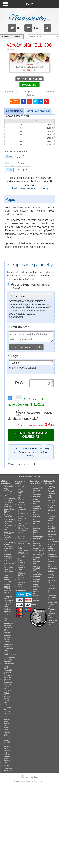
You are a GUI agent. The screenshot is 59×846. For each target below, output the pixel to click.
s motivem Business (37, 543)
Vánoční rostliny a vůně (51, 518)
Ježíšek (51, 578)
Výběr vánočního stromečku (52, 566)
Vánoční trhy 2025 (51, 496)
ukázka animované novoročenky (29, 188)
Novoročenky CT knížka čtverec (9, 524)
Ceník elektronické (39, 111)
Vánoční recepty (51, 501)
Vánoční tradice (51, 506)
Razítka (7, 759)
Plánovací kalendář (8, 686)
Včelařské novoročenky (9, 769)
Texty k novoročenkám (10, 654)
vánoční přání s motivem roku (36, 560)
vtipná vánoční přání (36, 501)
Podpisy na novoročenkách (24, 542)
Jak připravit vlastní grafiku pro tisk (21, 575)
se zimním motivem (36, 515)
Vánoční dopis (7, 724)
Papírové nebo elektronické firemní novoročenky (23, 550)
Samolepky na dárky (8, 625)
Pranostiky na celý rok (52, 604)
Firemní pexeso (7, 735)
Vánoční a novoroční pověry (52, 597)
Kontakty (21, 486)
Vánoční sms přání (51, 616)
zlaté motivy (36, 599)
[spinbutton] (40, 383)
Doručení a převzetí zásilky (21, 535)
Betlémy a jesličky (51, 573)
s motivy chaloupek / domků (37, 575)
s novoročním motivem (38, 488)
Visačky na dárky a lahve (7, 614)
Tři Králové (51, 592)
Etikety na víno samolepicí (8, 601)
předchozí (11, 91)
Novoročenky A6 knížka (9, 556)
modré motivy (36, 590)
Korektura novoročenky (23, 513)
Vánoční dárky (51, 581)
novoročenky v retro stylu (38, 549)
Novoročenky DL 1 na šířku (9, 502)
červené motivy (36, 580)
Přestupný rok (52, 610)
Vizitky (6, 765)
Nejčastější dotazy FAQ (22, 584)
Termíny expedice (21, 503)
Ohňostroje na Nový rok (52, 622)
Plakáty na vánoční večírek (7, 698)
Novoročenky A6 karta (9, 546)
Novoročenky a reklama (23, 529)
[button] (52, 381)
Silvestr (51, 585)
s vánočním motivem (37, 495)
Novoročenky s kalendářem (9, 568)
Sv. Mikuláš (51, 560)
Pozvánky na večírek (8, 712)
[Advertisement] (29, 816)
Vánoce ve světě (51, 527)
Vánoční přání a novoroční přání (52, 534)
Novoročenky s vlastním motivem (9, 660)
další (50, 91)
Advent (51, 491)
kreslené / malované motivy (37, 508)
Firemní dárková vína (21, 567)
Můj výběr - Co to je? (21, 497)
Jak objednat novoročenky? (23, 524)
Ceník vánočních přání (22, 518)
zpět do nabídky (29, 93)
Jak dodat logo (20, 491)
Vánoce (51, 523)
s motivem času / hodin (36, 529)
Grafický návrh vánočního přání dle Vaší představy (8, 673)
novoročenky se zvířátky (38, 554)
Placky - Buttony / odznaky (7, 747)
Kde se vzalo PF (51, 487)
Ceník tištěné (14, 111)
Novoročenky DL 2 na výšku (9, 513)
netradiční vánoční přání (37, 568)
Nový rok (51, 588)
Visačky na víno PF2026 (7, 589)
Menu (29, 4)
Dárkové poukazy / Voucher (7, 635)
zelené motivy (36, 595)
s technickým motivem (38, 536)
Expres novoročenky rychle (9, 578)
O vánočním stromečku (52, 555)
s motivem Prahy (36, 521)
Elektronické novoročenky (9, 647)
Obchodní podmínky (22, 508)
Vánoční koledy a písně (51, 512)
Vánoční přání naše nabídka (21, 559)
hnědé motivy (36, 585)
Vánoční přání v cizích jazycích (51, 547)
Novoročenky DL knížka (9, 535)
